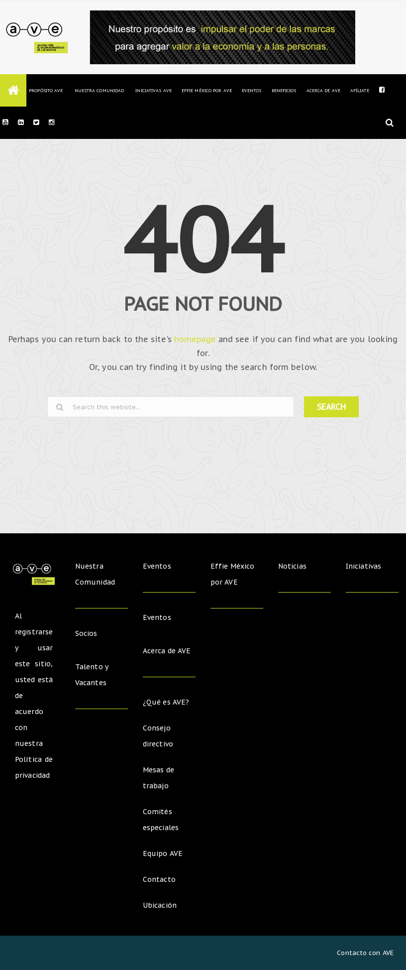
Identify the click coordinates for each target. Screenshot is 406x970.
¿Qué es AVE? (166, 702)
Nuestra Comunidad (99, 90)
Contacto (159, 879)
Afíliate (359, 90)
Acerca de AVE (323, 90)
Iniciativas (364, 566)
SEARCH (331, 407)
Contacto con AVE (365, 953)
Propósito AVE (46, 90)
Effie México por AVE (207, 90)
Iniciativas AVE (153, 90)
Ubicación (160, 905)
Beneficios (284, 90)
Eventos (252, 90)
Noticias (292, 566)
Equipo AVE (163, 853)
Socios (86, 633)
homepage (195, 339)
